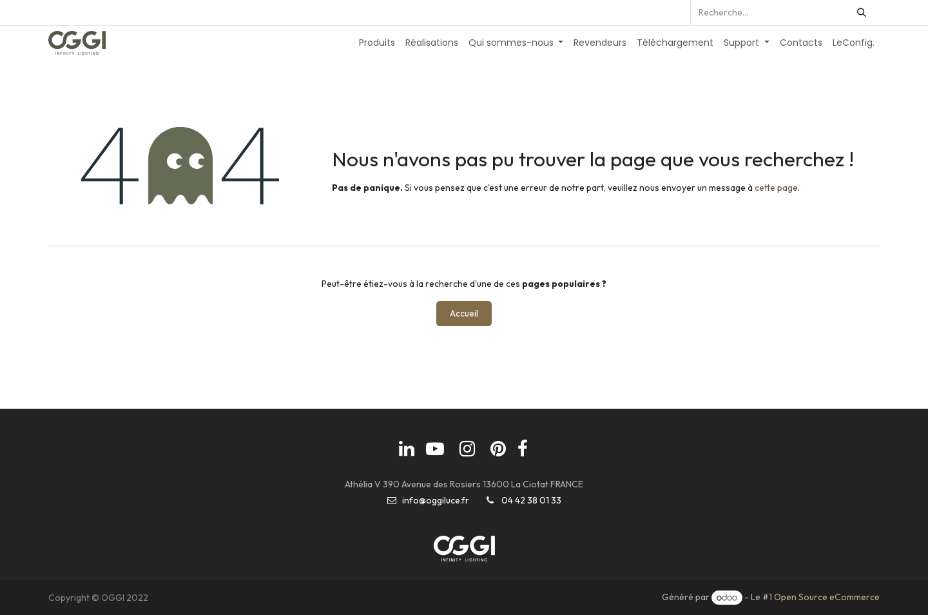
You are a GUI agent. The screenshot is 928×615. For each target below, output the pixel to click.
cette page (776, 187)
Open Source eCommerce (827, 597)
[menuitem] (377, 43)
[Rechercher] (862, 12)
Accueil (464, 313)
